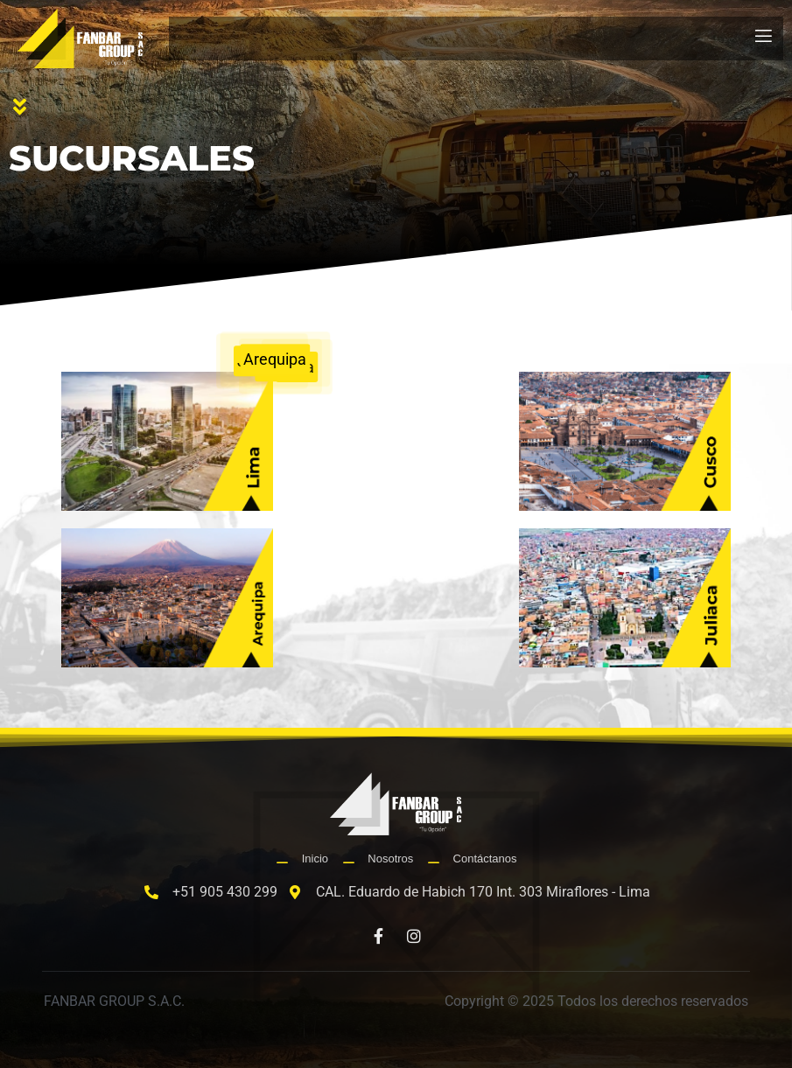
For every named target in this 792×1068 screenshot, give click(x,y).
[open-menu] (763, 38)
